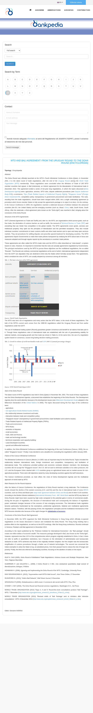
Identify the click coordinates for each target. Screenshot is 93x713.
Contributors (83, 10)
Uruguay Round (64, 181)
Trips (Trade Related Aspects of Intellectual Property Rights (45, 194)
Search (10, 64)
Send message (12, 147)
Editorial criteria (76, 2)
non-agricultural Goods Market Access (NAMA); (22, 411)
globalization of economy (56, 511)
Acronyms (68, 10)
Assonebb (39, 10)
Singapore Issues (75, 194)
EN (59, 2)
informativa (31, 139)
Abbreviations (54, 10)
